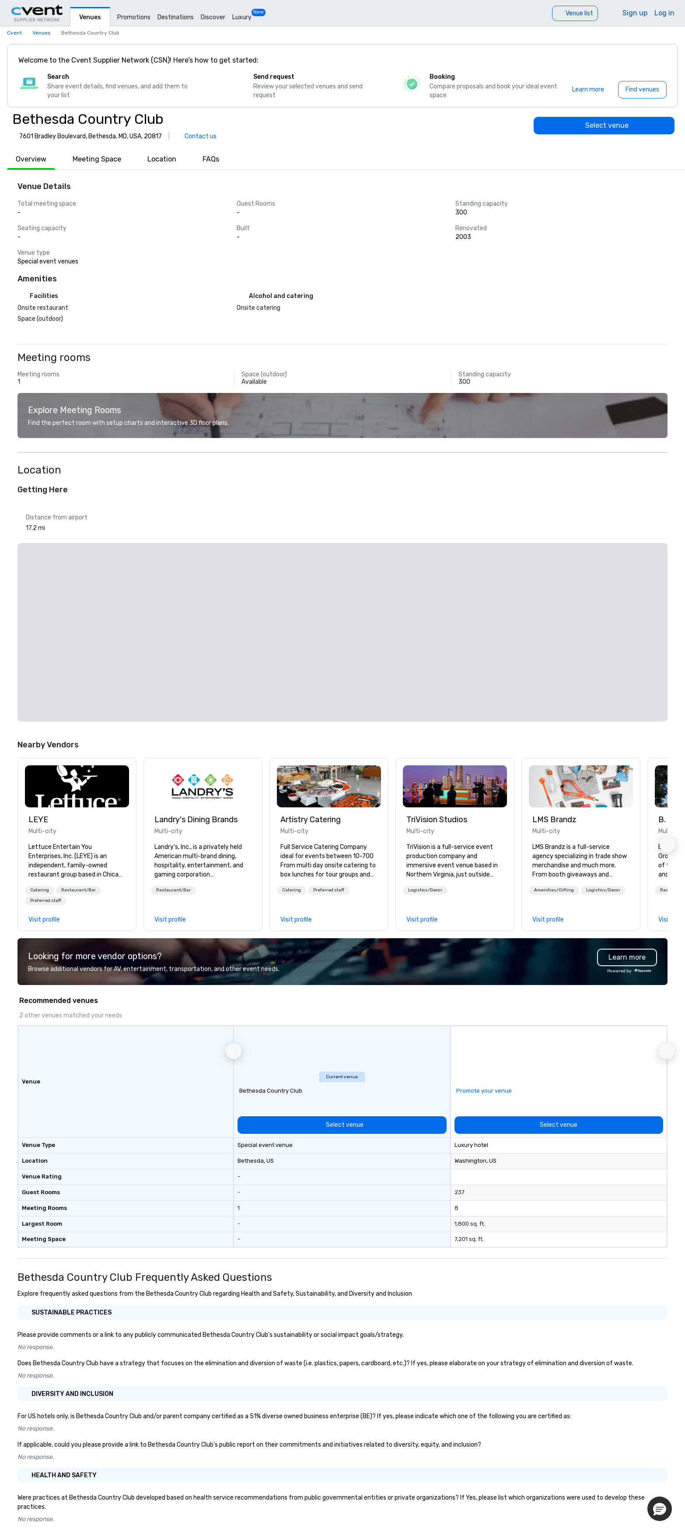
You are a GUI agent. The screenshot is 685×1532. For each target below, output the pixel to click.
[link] (77, 786)
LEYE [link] (38, 819)
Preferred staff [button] (45, 900)
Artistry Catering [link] (310, 819)
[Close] (658, 60)
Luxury (242, 17)
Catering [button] (39, 890)
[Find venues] (642, 89)
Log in (664, 13)
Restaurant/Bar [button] (78, 890)
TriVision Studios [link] (436, 819)
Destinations (175, 17)
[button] (39, 890)
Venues (90, 17)
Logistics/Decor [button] (425, 890)
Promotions (133, 17)
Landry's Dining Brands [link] (196, 819)
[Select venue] (604, 125)
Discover (213, 17)
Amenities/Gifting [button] (554, 890)
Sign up (634, 13)
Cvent (14, 33)
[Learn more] (588, 89)
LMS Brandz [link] (554, 819)
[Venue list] (575, 13)
